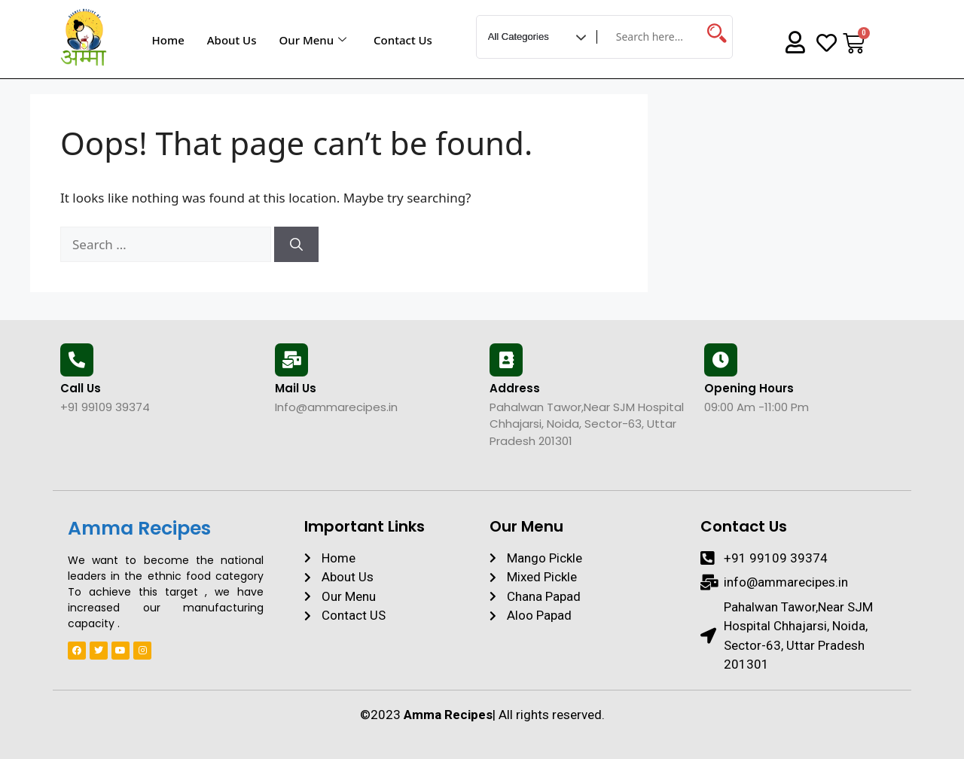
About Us (232, 39)
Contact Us (403, 39)
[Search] (296, 245)
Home (168, 39)
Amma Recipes (139, 528)
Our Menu (312, 39)
